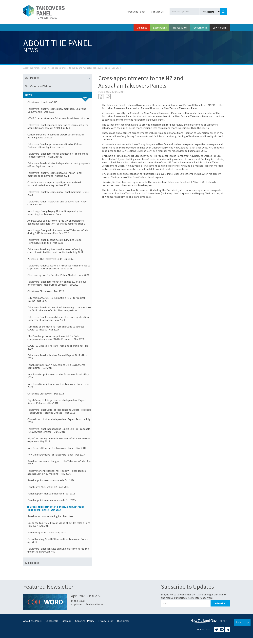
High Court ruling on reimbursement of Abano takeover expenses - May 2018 (58, 440)
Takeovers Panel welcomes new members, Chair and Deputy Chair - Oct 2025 (56, 110)
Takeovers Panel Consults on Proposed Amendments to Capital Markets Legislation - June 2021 (58, 267)
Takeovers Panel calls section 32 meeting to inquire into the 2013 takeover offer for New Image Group (59, 309)
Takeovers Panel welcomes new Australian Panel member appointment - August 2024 (54, 174)
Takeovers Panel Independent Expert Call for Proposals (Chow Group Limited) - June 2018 (58, 430)
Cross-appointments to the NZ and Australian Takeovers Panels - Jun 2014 (55, 508)
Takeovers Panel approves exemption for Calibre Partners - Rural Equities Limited (54, 145)
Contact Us (157, 11)
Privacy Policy (105, 620)
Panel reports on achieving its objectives (50, 516)
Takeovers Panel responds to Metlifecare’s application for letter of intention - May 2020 (58, 318)
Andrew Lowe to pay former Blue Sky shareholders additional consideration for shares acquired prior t (56, 222)
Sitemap (66, 620)
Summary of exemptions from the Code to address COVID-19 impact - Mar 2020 (55, 328)
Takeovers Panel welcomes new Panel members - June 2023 (58, 193)
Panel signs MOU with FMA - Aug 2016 (48, 487)
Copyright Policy (84, 620)
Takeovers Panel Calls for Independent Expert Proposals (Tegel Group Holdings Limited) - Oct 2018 (59, 411)
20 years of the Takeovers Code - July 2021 (51, 259)
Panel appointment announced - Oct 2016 (51, 480)
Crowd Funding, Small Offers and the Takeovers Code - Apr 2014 (57, 540)
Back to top (242, 622)
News (43, 67)
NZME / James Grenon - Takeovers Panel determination (58, 118)
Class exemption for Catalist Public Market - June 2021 (58, 275)
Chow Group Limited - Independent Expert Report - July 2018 (58, 421)
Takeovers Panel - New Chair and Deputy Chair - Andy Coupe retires (56, 203)
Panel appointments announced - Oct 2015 (51, 500)
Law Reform (220, 27)
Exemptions (160, 27)
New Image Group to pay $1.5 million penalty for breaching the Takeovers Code (54, 212)
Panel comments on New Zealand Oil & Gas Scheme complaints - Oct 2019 (56, 366)
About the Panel (136, 11)
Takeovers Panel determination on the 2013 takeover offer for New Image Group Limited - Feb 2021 (57, 283)
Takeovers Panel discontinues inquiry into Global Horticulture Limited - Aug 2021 (54, 241)
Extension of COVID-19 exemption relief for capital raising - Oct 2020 (56, 299)
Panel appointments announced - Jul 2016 (51, 493)
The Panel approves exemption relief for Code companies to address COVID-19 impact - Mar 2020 (55, 337)
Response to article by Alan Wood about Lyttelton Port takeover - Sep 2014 (58, 524)
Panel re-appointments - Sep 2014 (46, 532)
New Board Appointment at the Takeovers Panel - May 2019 (58, 376)
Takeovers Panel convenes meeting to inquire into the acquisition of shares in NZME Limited (57, 126)
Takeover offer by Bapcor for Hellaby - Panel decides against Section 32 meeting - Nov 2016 (56, 472)
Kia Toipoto (32, 563)
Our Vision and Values (38, 86)
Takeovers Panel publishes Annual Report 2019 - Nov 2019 (57, 357)
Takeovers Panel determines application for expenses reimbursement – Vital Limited (57, 155)
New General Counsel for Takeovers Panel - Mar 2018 (56, 448)
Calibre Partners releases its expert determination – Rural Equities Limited (56, 136)
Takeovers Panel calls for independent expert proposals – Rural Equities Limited (58, 165)
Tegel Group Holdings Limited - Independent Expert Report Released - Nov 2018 (56, 401)
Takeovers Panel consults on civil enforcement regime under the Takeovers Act (58, 550)
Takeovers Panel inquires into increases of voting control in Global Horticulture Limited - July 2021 (55, 251)
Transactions (180, 27)
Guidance (142, 27)
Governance (200, 27)
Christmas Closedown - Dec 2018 (45, 393)
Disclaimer (123, 620)
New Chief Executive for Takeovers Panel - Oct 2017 (56, 454)
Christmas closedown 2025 (42, 102)
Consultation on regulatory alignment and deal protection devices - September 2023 (54, 184)
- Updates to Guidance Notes (87, 604)
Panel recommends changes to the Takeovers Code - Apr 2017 (59, 462)
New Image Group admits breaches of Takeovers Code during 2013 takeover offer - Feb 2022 (57, 232)
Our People (58, 77)
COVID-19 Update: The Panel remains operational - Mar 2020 (58, 347)
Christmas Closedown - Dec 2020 (45, 291)
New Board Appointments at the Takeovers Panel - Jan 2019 (58, 385)
